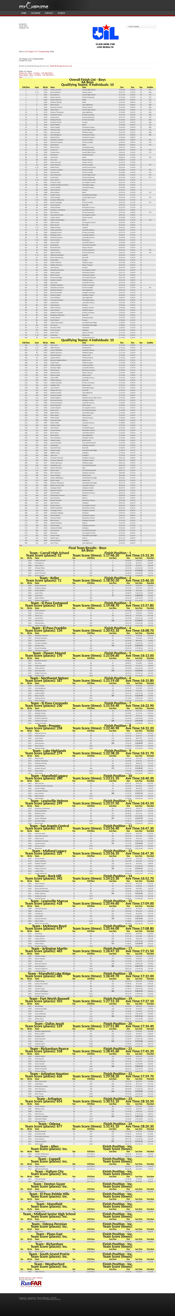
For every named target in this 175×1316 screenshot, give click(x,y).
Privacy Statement (43, 1297)
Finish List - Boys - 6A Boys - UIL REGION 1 (36, 73)
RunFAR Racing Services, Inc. (61, 66)
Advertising (32, 1297)
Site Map (54, 1297)
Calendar (35, 13)
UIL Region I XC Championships (37, 51)
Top (20, 77)
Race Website (38, 1278)
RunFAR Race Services (53, 1299)
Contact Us (22, 1297)
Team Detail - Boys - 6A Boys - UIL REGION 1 (36, 75)
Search (61, 13)
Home (23, 13)
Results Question (25, 1278)
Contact (49, 13)
